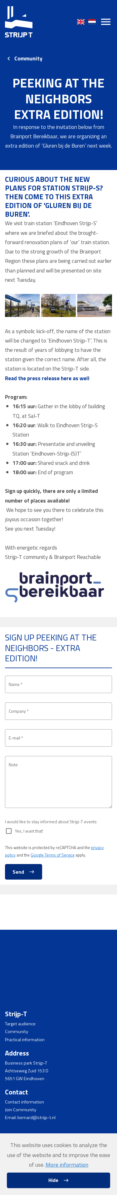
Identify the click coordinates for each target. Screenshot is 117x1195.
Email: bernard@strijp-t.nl (30, 1117)
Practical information (25, 1039)
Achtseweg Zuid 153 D (26, 1070)
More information (67, 1164)
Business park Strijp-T (26, 1063)
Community (28, 58)
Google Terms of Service (53, 890)
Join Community (20, 1109)
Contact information (24, 1101)
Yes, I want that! (30, 866)
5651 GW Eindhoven (24, 1078)
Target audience (20, 1023)
